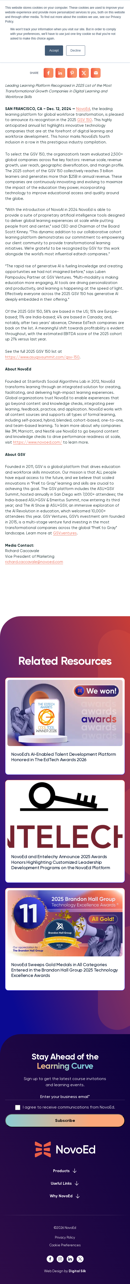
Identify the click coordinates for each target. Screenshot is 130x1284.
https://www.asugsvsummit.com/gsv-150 (42, 357)
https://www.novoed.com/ (37, 442)
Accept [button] (54, 50)
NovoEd (83, 109)
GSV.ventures (65, 533)
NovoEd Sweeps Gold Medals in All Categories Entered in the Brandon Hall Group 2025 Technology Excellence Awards (64, 970)
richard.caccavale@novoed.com (34, 562)
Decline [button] (76, 50)
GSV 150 (84, 120)
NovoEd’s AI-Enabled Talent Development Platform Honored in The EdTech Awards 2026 (63, 757)
